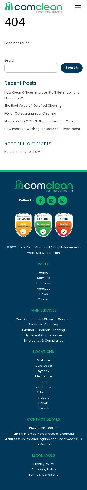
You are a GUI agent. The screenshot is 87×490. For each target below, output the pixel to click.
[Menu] (78, 7)
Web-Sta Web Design (43, 253)
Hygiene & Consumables (43, 335)
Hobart (43, 398)
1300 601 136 (49, 428)
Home (43, 272)
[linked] (51, 200)
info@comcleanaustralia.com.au (49, 433)
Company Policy (43, 469)
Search (9, 60)
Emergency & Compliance (44, 340)
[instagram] (62, 200)
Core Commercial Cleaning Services (43, 319)
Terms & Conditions (43, 474)
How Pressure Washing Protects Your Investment (43, 129)
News (43, 294)
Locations (43, 283)
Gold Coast (43, 365)
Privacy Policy (43, 464)
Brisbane (43, 360)
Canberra (43, 387)
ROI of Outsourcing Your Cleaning (30, 113)
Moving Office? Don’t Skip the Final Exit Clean (39, 121)
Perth (44, 382)
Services (43, 278)
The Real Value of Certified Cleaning (32, 105)
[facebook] (40, 200)
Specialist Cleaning (43, 324)
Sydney (43, 371)
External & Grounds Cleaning (43, 330)
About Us (43, 288)
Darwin (43, 403)
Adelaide (44, 392)
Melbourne (43, 376)
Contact (44, 299)
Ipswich (43, 408)
